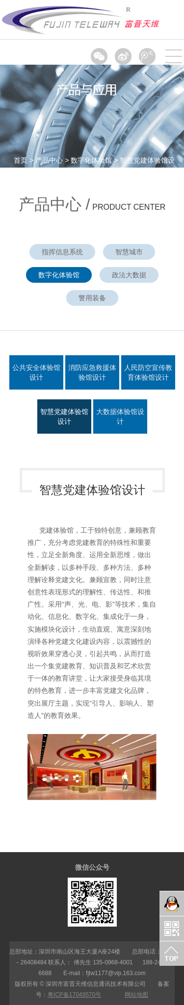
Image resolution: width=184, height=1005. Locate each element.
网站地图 (136, 994)
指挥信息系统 (62, 252)
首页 (20, 160)
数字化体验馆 (91, 160)
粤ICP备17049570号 (74, 994)
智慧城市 (129, 252)
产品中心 (49, 160)
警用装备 (92, 298)
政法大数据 (129, 275)
